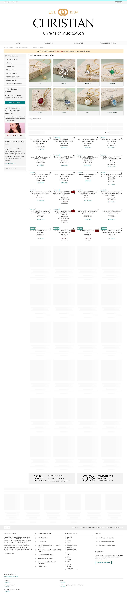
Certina (69, 533)
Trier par (106, 106)
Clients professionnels (73, 583)
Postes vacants (101, 583)
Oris (68, 526)
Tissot (68, 514)
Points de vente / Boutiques (107, 519)
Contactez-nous (118, 501)
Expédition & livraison (42, 579)
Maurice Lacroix (71, 518)
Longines (69, 511)
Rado (68, 513)
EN (122, 2)
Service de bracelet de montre (14, 579)
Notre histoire (101, 581)
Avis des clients (71, 579)
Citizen (69, 539)
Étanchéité (9, 581)
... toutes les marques (73, 544)
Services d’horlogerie (11, 576)
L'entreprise (75, 501)
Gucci (68, 516)
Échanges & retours (85, 501)
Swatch (69, 540)
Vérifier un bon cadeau (12, 584)
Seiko (68, 537)
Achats (38, 576)
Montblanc (70, 521)
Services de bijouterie (12, 577)
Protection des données (73, 581)
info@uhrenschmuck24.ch (106, 515)
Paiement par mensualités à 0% (75, 577)
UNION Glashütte (71, 523)
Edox (68, 535)
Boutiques (100, 577)
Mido (68, 530)
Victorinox (70, 542)
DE (116, 2)
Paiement (39, 577)
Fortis (68, 528)
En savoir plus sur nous (9, 527)
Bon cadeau (9, 583)
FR (119, 2)
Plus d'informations (10, 137)
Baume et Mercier (72, 520)
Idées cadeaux (40, 583)
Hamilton (69, 532)
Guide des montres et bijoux (74, 584)
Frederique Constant (72, 525)
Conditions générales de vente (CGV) (102, 501)
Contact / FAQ (101, 576)
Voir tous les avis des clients (11, 550)
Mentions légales (102, 579)
